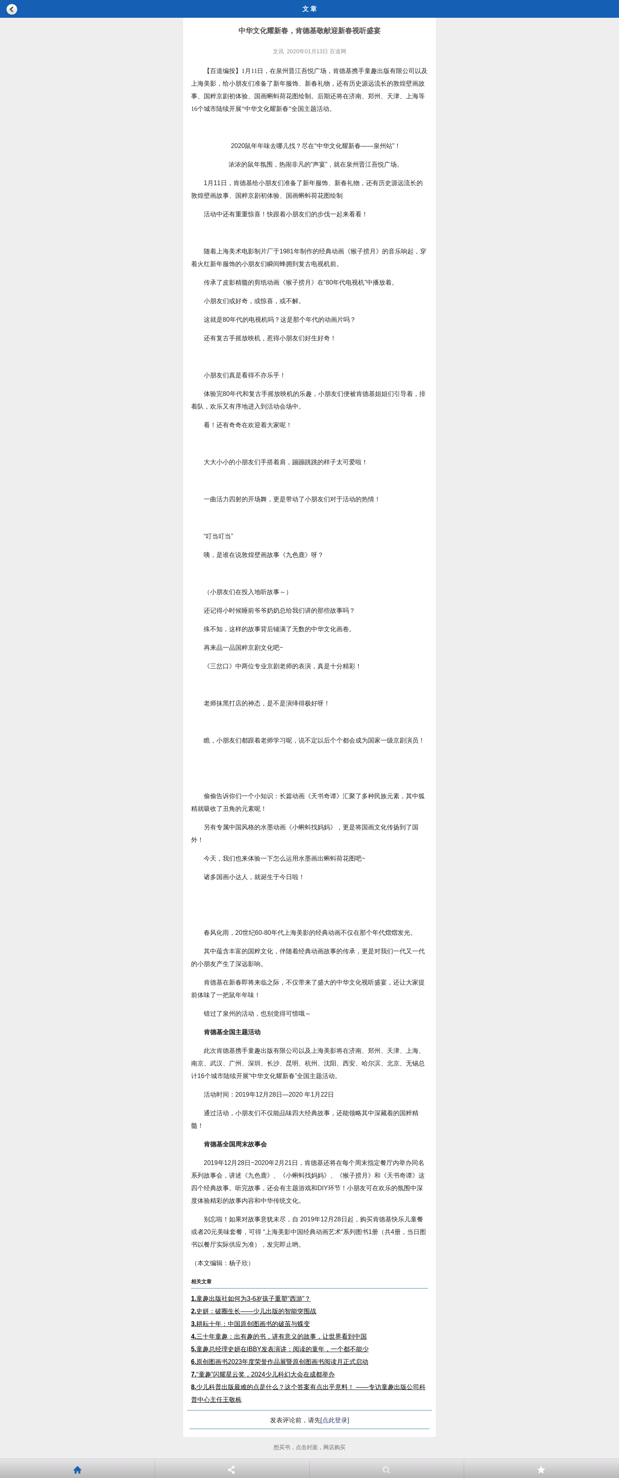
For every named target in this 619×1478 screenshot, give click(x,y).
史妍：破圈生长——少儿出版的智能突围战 (253, 1311)
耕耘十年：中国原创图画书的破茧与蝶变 (250, 1323)
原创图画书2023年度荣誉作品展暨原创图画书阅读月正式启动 (279, 1361)
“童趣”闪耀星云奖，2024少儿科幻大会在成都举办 (263, 1374)
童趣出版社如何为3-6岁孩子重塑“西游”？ (251, 1298)
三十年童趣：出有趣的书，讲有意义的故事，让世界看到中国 (279, 1336)
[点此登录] (335, 1420)
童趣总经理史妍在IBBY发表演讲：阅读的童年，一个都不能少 (280, 1349)
